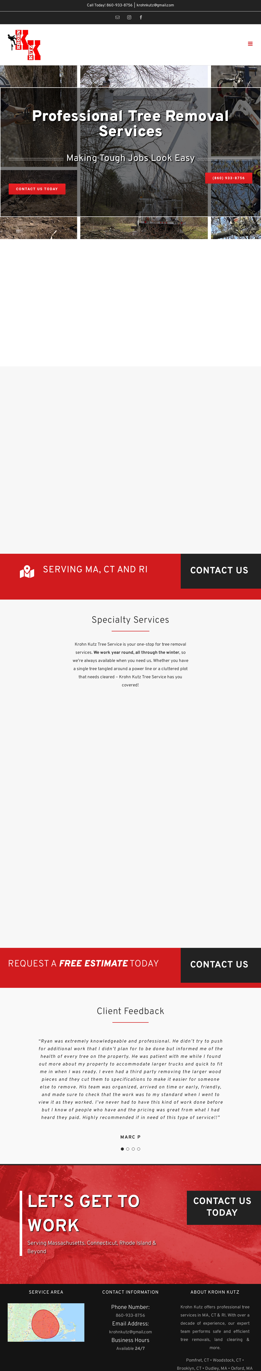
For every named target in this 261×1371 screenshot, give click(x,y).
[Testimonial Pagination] (122, 1149)
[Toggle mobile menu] (250, 43)
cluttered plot (174, 669)
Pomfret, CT (197, 1360)
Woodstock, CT (227, 1360)
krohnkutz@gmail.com (155, 5)
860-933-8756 (120, 5)
